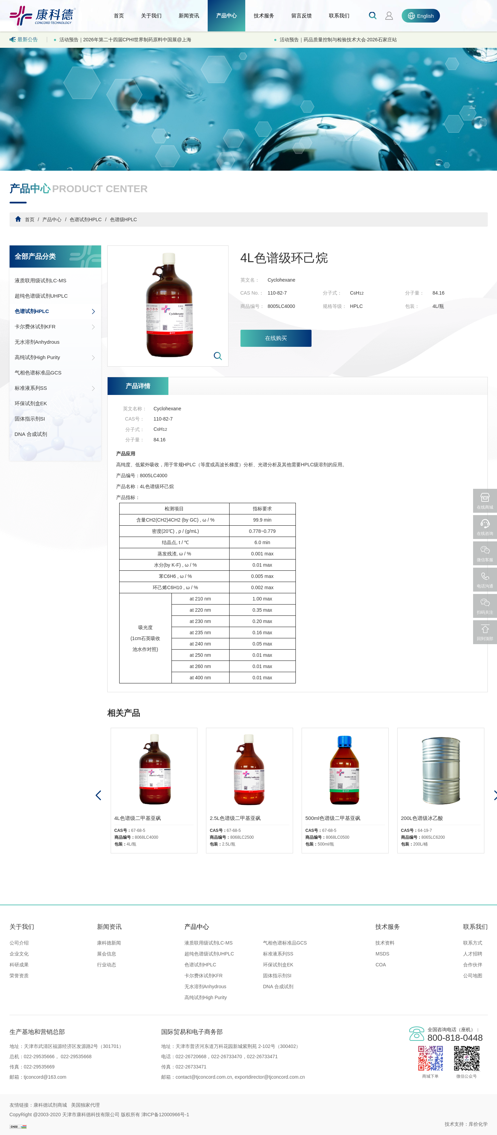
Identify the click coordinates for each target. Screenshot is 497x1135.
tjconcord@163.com (45, 1077)
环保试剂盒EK (31, 403)
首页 (119, 15)
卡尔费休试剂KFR (55, 327)
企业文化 (19, 953)
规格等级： (335, 306)
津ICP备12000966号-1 (165, 1114)
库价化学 (478, 1124)
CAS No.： (252, 293)
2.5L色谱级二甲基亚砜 (235, 818)
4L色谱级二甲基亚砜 (137, 818)
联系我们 (339, 15)
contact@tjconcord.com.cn (204, 1077)
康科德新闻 (109, 943)
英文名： (250, 280)
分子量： (414, 293)
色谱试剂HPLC (85, 219)
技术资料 (385, 943)
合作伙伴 (472, 964)
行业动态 (106, 964)
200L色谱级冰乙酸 (422, 818)
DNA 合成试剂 (31, 434)
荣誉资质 (19, 975)
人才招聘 (472, 953)
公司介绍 (19, 943)
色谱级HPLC (123, 219)
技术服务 (264, 15)
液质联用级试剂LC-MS (41, 280)
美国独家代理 (85, 1105)
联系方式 (472, 943)
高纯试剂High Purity (55, 357)
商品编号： (252, 306)
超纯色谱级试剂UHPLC (41, 296)
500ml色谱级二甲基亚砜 (332, 818)
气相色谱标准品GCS (38, 372)
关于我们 (151, 15)
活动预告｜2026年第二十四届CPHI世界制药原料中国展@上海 (125, 39)
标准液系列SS (55, 388)
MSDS (382, 953)
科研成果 (19, 964)
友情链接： (21, 1105)
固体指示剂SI (30, 419)
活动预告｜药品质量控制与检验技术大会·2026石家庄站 (338, 39)
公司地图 (472, 975)
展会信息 (106, 953)
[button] (98, 795)
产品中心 (226, 15)
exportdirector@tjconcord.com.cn (269, 1077)
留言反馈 (301, 15)
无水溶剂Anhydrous (37, 342)
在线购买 (276, 338)
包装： (412, 306)
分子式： (332, 293)
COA (380, 964)
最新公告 (24, 40)
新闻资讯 (189, 15)
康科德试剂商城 (50, 1105)
